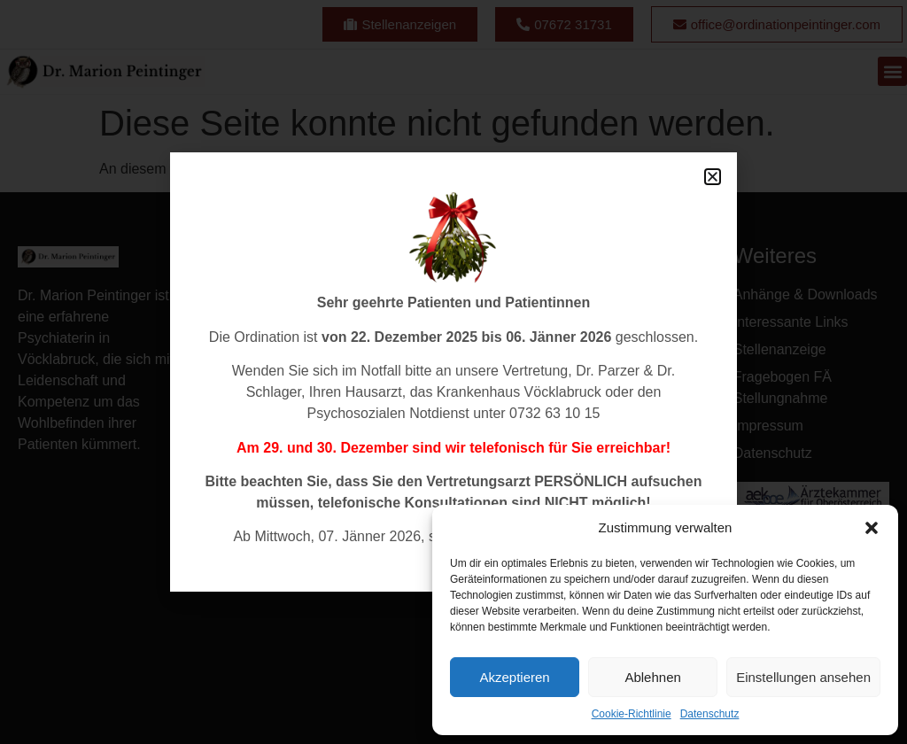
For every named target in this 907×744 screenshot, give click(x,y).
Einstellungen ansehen (803, 677)
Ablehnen (652, 677)
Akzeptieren (514, 677)
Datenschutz (710, 714)
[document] (453, 372)
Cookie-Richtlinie (631, 714)
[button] (871, 528)
